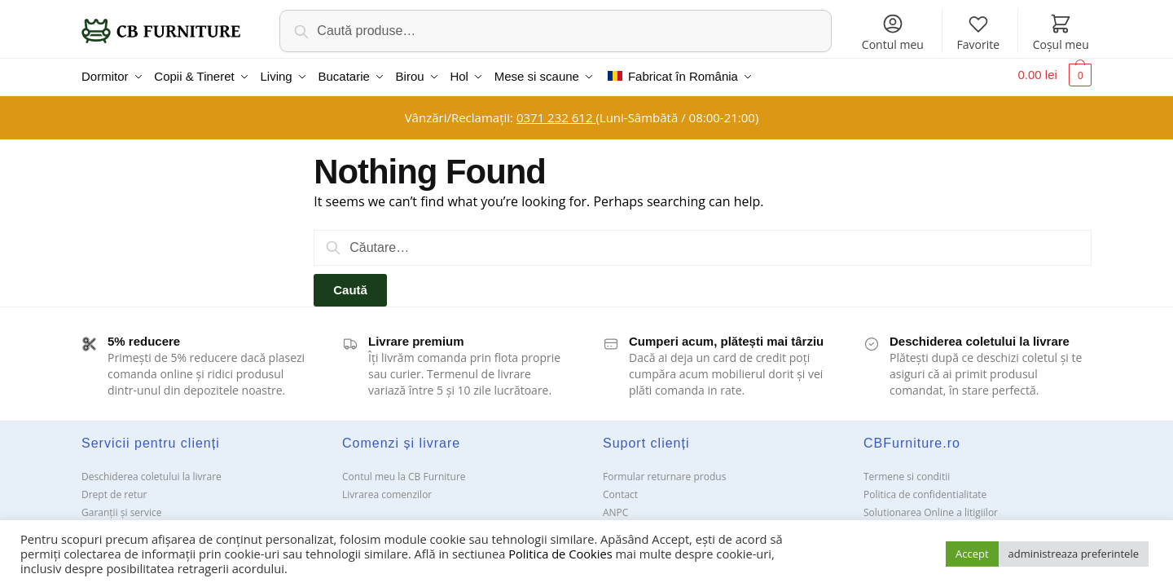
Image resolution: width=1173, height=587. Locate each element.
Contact (620, 490)
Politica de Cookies (560, 553)
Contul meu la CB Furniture (404, 472)
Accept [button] (972, 553)
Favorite (977, 32)
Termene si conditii (906, 472)
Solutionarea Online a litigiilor (930, 508)
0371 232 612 (555, 113)
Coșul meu (1061, 32)
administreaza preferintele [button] (1073, 553)
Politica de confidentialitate (924, 490)
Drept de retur (114, 490)
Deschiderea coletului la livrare (151, 472)
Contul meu (893, 32)
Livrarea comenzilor (387, 490)
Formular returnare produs (664, 472)
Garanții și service (121, 508)
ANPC (615, 508)
